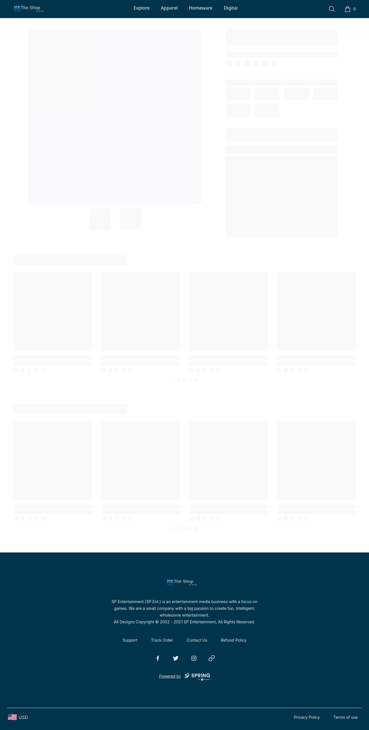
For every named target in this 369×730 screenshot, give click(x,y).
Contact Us (197, 640)
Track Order (162, 640)
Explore (141, 8)
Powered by (184, 677)
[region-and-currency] (18, 717)
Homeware (200, 8)
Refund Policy (234, 640)
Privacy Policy (307, 717)
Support (129, 640)
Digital (231, 8)
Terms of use (345, 717)
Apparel (169, 8)
